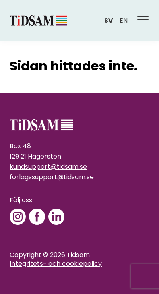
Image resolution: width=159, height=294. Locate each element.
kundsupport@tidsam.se (48, 166)
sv (108, 20)
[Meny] (143, 20)
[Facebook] (37, 217)
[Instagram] (18, 217)
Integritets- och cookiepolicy (56, 263)
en (124, 20)
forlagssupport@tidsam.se (52, 177)
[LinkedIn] (56, 217)
